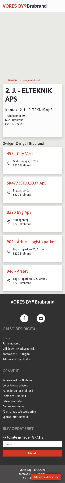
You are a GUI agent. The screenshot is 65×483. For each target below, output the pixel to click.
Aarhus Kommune (13, 406)
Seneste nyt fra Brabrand (18, 380)
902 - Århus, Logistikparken (32, 241)
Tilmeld (32, 453)
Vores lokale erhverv (15, 385)
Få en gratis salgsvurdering (19, 411)
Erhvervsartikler (13, 401)
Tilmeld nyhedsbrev (45, 477)
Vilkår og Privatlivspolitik (19, 348)
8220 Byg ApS (19, 212)
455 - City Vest (20, 153)
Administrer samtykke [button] (16, 359)
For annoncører (12, 343)
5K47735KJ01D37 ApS (26, 183)
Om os (6, 338)
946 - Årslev (17, 271)
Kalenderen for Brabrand (18, 390)
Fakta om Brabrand (14, 395)
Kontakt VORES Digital (17, 353)
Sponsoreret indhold (15, 416)
